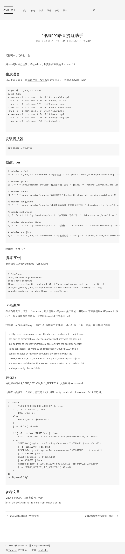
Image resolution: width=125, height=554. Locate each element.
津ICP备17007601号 (39, 545)
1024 (64, 41)
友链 (57, 10)
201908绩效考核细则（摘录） (100, 515)
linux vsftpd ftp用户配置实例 (24, 515)
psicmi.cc (22, 545)
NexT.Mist (43, 550)
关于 (65, 10)
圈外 (49, 10)
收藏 (41, 10)
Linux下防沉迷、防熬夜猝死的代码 (24, 497)
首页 (25, 10)
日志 (33, 10)
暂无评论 (87, 41)
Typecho (12, 550)
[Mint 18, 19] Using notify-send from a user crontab (33, 502)
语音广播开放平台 (37, 80)
